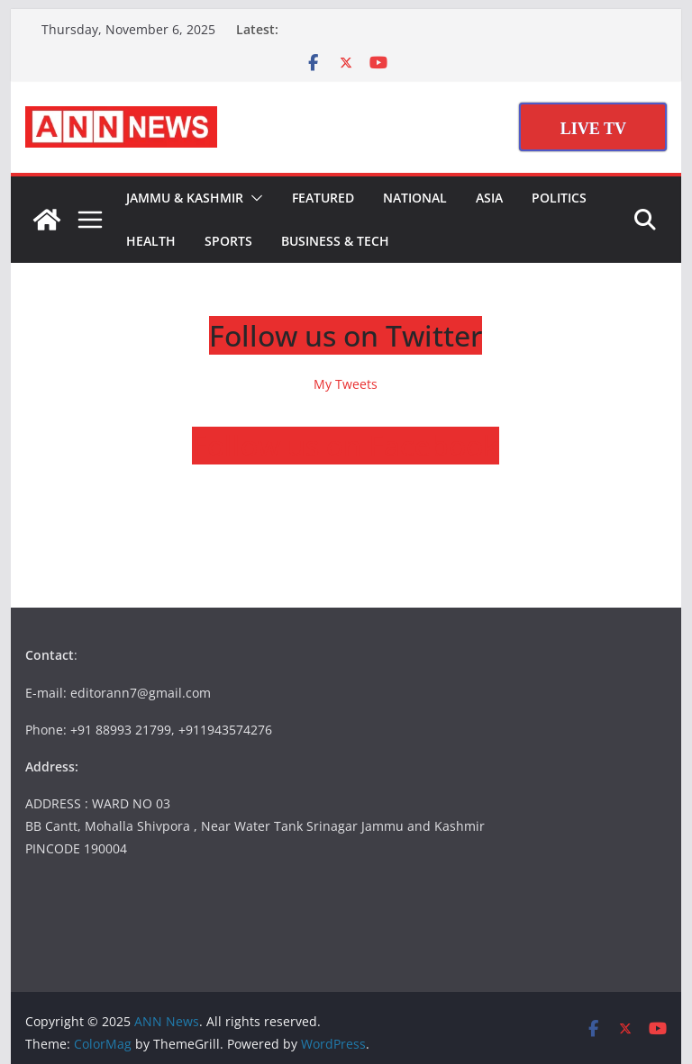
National (415, 197)
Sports (228, 240)
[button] (253, 198)
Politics (559, 197)
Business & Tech (335, 240)
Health (151, 240)
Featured (323, 197)
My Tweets (346, 383)
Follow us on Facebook (345, 445)
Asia (489, 197)
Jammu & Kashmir (184, 197)
